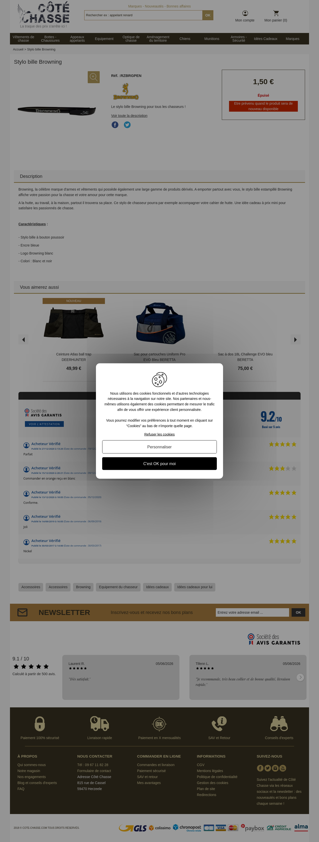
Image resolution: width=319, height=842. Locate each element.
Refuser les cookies (159, 434)
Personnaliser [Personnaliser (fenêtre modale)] (159, 447)
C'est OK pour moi (159, 464)
